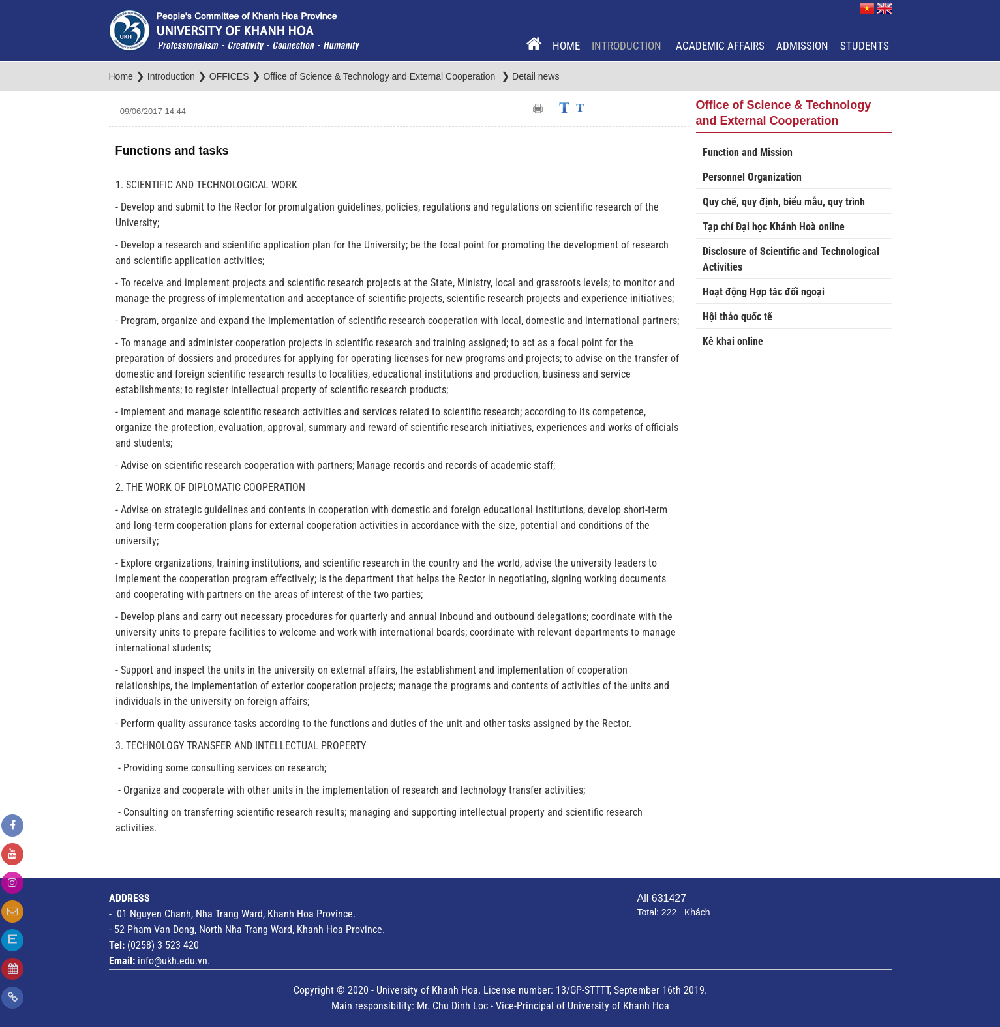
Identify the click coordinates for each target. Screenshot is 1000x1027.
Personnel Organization (752, 177)
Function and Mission (748, 152)
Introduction (628, 45)
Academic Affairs (720, 45)
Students (864, 45)
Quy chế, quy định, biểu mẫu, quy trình (784, 202)
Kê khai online (733, 341)
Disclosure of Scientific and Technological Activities (791, 259)
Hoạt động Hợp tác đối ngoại (764, 292)
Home (566, 45)
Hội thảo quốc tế (737, 316)
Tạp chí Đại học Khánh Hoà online (774, 226)
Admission (802, 45)
